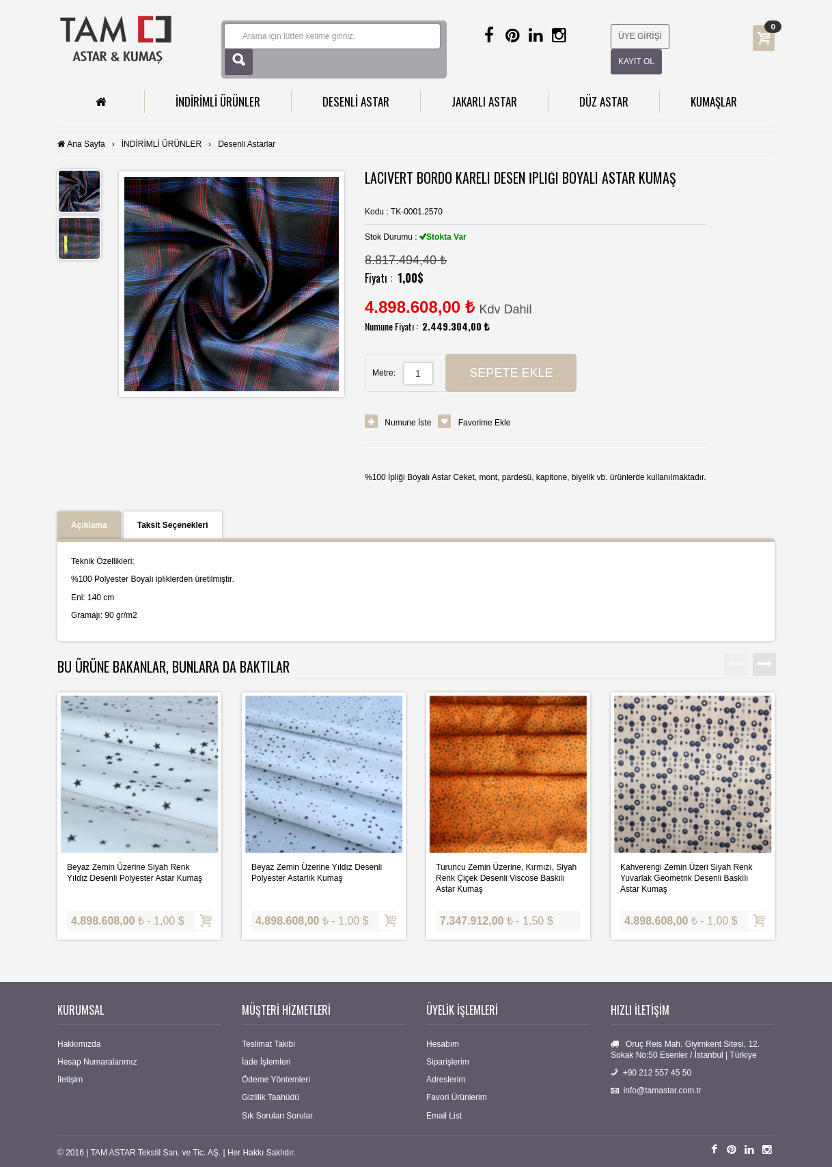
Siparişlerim (447, 1062)
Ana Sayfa (86, 144)
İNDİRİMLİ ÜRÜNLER (218, 101)
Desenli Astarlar (246, 144)
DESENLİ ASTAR (355, 101)
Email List (444, 1116)
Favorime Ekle (484, 422)
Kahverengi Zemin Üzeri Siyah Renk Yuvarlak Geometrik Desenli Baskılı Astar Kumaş (686, 878)
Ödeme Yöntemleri (276, 1079)
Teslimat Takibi (268, 1044)
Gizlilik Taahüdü (270, 1097)
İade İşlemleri (266, 1062)
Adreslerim (445, 1079)
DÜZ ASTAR (603, 101)
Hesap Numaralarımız (97, 1062)
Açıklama (89, 525)
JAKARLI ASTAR (484, 101)
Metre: (384, 373)
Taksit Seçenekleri (172, 525)
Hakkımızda (78, 1044)
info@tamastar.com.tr (663, 1090)
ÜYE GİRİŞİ (640, 36)
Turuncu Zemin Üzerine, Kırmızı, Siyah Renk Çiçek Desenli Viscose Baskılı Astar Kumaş (506, 878)
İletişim (70, 1079)
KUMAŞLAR (714, 101)
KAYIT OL (636, 61)
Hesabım (442, 1044)
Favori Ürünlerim (456, 1097)
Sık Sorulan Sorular (277, 1116)
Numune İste (408, 422)
